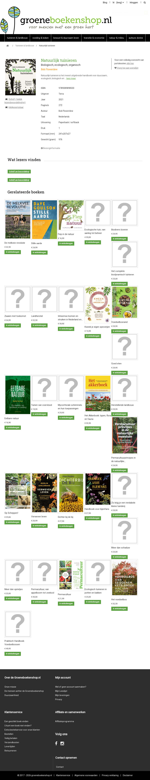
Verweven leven (39, 516)
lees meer (71, 78)
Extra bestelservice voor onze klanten (22, 730)
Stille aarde (36, 243)
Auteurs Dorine (136, 38)
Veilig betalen (10, 738)
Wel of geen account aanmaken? (70, 687)
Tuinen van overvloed (41, 405)
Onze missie (10, 687)
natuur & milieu (116, 38)
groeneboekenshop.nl (41, 775)
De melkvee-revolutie (14, 243)
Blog (105, 2)
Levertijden (9, 746)
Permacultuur (64, 594)
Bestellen (8, 734)
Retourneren (10, 750)
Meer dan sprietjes (13, 589)
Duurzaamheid (11, 695)
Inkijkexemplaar (16, 107)
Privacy (58, 699)
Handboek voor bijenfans (97, 509)
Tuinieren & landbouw (17, 38)
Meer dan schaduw (120, 547)
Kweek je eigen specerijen (97, 327)
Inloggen (134, 2)
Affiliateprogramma (64, 721)
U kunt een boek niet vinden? (18, 725)
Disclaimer (128, 775)
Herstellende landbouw (122, 405)
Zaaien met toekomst (15, 316)
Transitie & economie (94, 38)
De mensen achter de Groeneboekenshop (24, 691)
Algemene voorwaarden (86, 775)
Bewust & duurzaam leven (66, 38)
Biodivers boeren (119, 229)
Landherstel (37, 316)
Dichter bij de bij (65, 517)
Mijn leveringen (62, 695)
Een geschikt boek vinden (16, 721)
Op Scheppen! (11, 513)
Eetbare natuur (11, 418)
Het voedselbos (119, 599)
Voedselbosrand (119, 322)
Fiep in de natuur (66, 234)
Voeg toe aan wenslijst (126, 68)
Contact (60, 767)
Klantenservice (63, 775)
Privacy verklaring (110, 775)
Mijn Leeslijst (61, 691)
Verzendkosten (11, 742)
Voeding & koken (40, 38)
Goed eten (116, 363)
